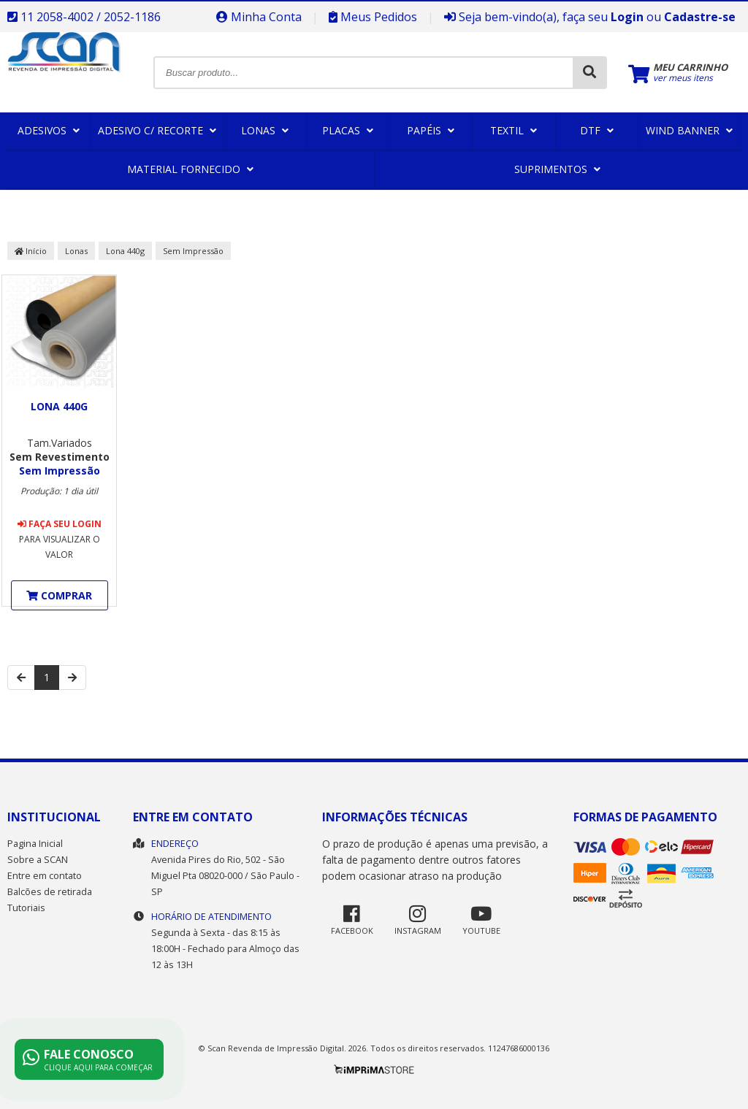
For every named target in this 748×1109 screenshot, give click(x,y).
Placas (347, 130)
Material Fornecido (190, 169)
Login (627, 17)
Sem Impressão (193, 250)
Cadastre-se (700, 17)
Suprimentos (557, 169)
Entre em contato (44, 876)
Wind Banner (689, 130)
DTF (597, 130)
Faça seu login (60, 524)
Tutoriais (26, 908)
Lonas (265, 130)
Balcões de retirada (49, 892)
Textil (513, 130)
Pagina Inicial (35, 843)
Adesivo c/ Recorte (157, 130)
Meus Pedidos (373, 17)
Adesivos (49, 130)
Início (31, 250)
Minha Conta (259, 17)
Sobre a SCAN (37, 859)
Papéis (430, 130)
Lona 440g (125, 250)
